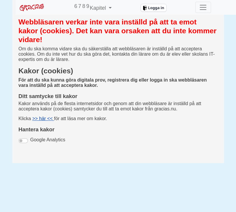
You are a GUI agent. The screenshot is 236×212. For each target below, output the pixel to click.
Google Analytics (47, 139)
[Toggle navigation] (203, 7)
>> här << (43, 118)
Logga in (153, 7)
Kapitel (98, 8)
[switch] (23, 140)
